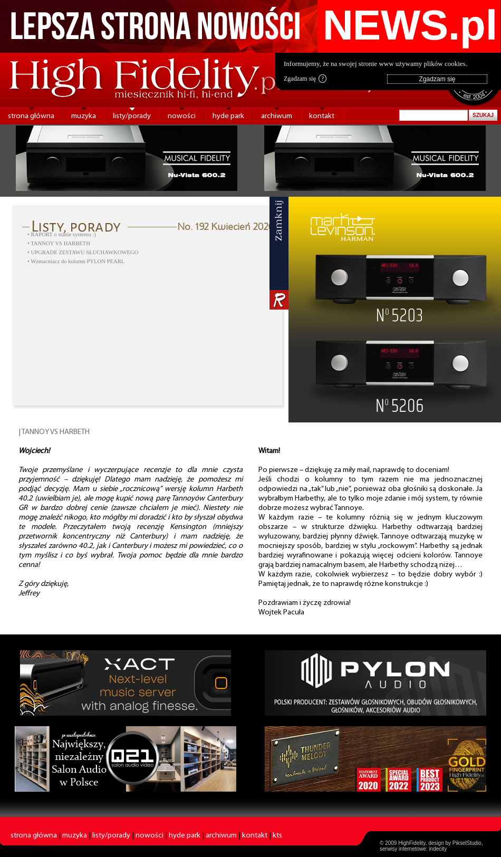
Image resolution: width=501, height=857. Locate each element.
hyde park (228, 116)
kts (277, 836)
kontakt (321, 116)
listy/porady (132, 116)
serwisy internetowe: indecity (413, 849)
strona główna (31, 116)
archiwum (276, 116)
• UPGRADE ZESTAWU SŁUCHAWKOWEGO (82, 252)
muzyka (83, 116)
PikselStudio (466, 843)
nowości (182, 116)
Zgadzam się (305, 78)
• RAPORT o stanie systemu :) (61, 234)
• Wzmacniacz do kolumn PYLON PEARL (75, 261)
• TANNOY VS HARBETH (58, 243)
